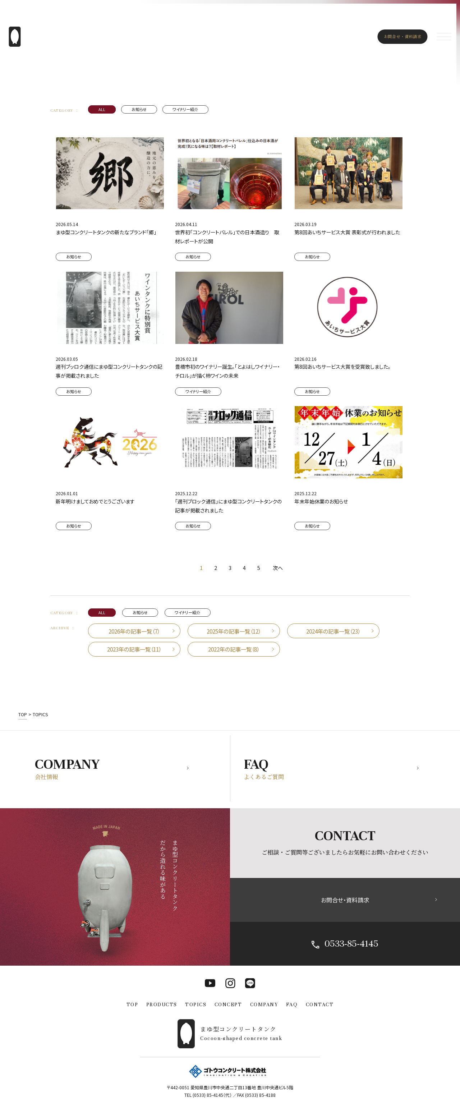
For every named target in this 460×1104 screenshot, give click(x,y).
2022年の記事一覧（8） (233, 649)
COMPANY (264, 1005)
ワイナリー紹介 (185, 109)
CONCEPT (228, 1005)
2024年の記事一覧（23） (333, 631)
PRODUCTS (161, 1005)
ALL (101, 109)
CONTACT (320, 1005)
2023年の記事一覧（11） (134, 649)
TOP (132, 1005)
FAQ (292, 1005)
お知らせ (139, 109)
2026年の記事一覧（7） (134, 631)
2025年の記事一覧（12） (234, 631)
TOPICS (195, 1005)
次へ (278, 567)
